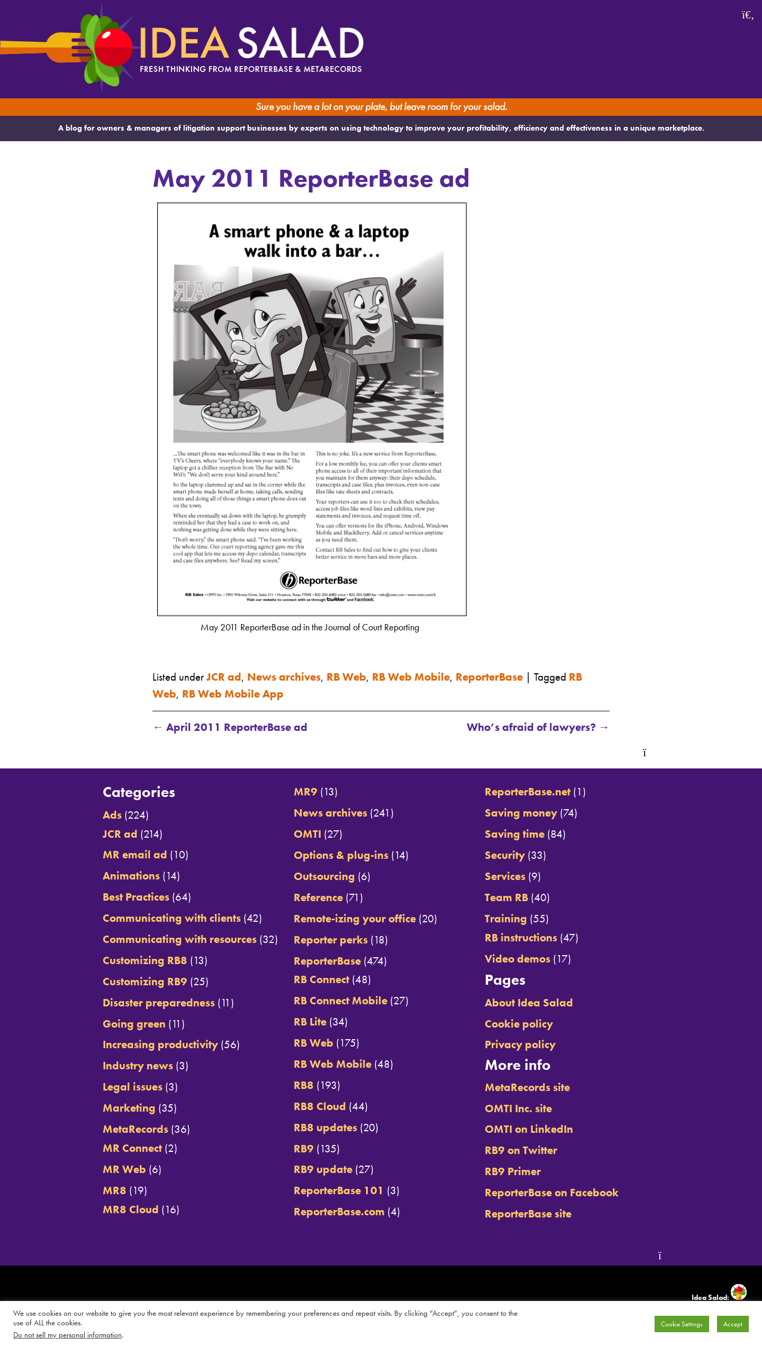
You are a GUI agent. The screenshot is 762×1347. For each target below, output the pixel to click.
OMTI (307, 834)
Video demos (517, 958)
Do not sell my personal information (67, 1335)
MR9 (306, 791)
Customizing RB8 (145, 960)
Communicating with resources (180, 939)
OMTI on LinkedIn (529, 1129)
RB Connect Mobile (340, 1000)
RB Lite (310, 1021)
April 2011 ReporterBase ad (229, 727)
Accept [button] (732, 1323)
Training (506, 918)
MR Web (124, 1169)
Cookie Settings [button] (682, 1323)
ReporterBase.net (527, 791)
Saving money (521, 812)
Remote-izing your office (355, 918)
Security (505, 855)
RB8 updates (325, 1127)
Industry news (138, 1065)
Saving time (515, 834)
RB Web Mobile (411, 677)
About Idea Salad (529, 1002)
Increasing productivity (160, 1044)
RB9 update (323, 1169)
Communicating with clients (172, 918)
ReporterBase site (528, 1213)
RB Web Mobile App (233, 693)
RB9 (304, 1148)
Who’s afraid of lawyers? (538, 727)
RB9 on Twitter (521, 1150)
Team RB (506, 897)
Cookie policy (519, 1023)
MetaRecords (135, 1129)
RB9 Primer (513, 1171)
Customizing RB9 (145, 981)
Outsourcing (324, 876)
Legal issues (132, 1086)
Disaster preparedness (159, 1002)
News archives (284, 677)
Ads (112, 815)
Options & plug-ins (341, 855)
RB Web (346, 677)
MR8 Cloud (131, 1209)
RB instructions (521, 937)
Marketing (129, 1108)
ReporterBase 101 (339, 1190)
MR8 (114, 1190)
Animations (131, 875)
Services (505, 876)
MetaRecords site (527, 1087)
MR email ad (135, 854)
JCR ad (223, 677)
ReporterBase (489, 677)
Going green (134, 1023)
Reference (318, 897)
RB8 (304, 1085)
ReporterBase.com (339, 1211)
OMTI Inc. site (518, 1108)
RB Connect (321, 979)
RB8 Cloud (320, 1106)
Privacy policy (520, 1044)
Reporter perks (331, 939)
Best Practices (136, 897)
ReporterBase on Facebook (552, 1192)
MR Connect (132, 1148)
